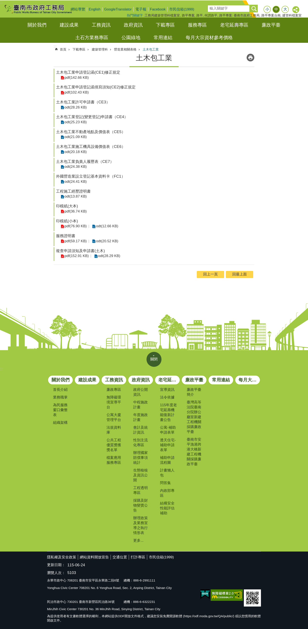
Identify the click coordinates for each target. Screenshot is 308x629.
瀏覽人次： (56, 573)
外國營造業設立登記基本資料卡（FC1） (90, 176)
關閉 (154, 359)
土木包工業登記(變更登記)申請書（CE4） (92, 116)
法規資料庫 (114, 429)
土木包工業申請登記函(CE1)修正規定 (88, 72)
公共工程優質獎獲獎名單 (114, 445)
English (95, 9)
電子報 (140, 9)
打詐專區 (138, 557)
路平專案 (188, 15)
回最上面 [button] (239, 274)
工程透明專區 (140, 490)
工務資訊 (101, 25)
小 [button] (267, 9)
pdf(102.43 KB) (76, 92)
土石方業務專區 (91, 37)
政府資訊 (133, 25)
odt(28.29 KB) (108, 256)
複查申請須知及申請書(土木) (80, 250)
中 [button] (276, 9)
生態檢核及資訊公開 (140, 475)
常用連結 (163, 37)
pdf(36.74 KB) (75, 211)
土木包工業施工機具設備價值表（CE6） (90, 146)
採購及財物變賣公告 (140, 505)
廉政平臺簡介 (194, 392)
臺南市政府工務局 (41, 9)
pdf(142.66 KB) (76, 77)
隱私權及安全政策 (61, 557)
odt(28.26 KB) (75, 107)
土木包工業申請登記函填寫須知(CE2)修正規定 (96, 87)
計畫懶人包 (167, 472)
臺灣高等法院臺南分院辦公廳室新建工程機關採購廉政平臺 (194, 417)
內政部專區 (167, 493)
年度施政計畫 (140, 417)
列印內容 (250, 57)
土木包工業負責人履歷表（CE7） (85, 161)
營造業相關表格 (125, 49)
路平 (199, 15)
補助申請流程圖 (167, 460)
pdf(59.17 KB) (75, 241)
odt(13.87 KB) (75, 196)
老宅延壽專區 (234, 25)
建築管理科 (100, 49)
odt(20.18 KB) (75, 152)
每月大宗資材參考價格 (209, 37)
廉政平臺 (271, 25)
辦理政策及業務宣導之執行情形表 (140, 525)
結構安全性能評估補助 (167, 508)
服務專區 (197, 25)
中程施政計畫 (140, 404)
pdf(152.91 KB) (76, 256)
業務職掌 (60, 397)
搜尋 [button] (254, 8)
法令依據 (167, 397)
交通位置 (120, 557)
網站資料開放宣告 (94, 557)
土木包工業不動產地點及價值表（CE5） (90, 131)
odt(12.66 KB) (106, 226)
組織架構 (60, 423)
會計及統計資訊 (140, 429)
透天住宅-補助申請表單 (168, 445)
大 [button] (285, 9)
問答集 (165, 483)
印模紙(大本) (67, 206)
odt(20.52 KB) (106, 241)
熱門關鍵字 (135, 15)
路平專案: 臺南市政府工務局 (239, 15)
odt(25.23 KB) (75, 122)
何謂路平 (210, 15)
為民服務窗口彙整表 (60, 410)
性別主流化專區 (140, 442)
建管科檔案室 (292, 15)
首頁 (63, 49)
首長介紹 (60, 390)
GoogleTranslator (118, 9)
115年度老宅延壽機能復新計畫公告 (168, 412)
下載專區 (165, 25)
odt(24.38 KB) (75, 167)
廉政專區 (114, 390)
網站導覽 (78, 9)
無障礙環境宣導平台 (114, 402)
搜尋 (211, 7)
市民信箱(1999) (181, 9)
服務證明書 (65, 235)
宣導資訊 (167, 390)
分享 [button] (296, 10)
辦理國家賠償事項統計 (140, 458)
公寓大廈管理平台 (114, 417)
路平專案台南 (271, 15)
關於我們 (37, 25)
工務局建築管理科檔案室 (162, 15)
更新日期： (56, 565)
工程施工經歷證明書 (73, 191)
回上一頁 (210, 274)
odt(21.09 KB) (75, 137)
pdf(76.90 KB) (75, 226)
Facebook (158, 9)
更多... (138, 540)
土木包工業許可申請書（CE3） (83, 102)
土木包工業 (151, 49)
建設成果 (69, 25)
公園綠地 (130, 37)
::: (1, 2)
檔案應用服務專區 (114, 460)
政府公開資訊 (140, 392)
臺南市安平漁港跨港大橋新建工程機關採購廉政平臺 (194, 451)
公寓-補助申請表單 (168, 429)
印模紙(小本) (67, 221)
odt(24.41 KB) (75, 182)
